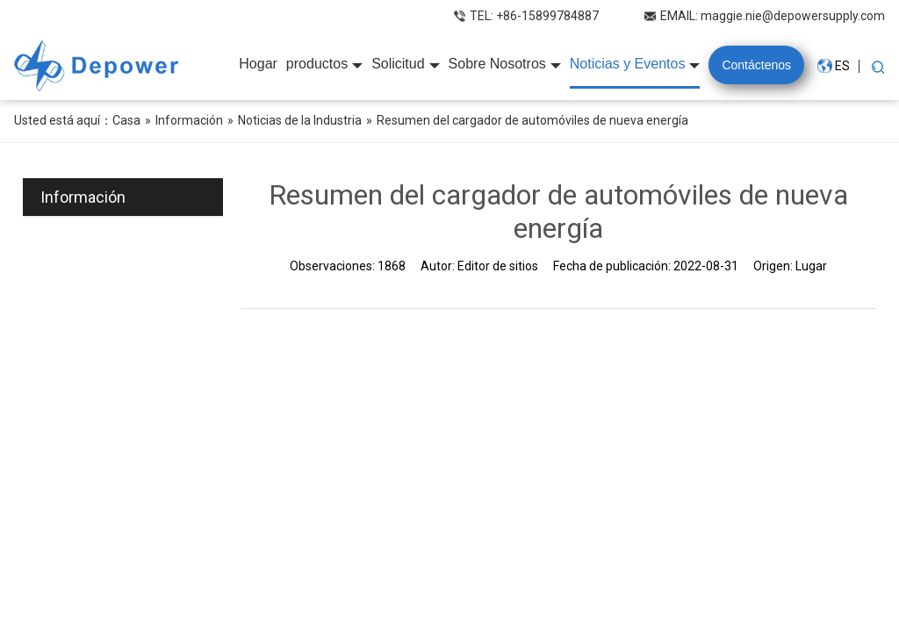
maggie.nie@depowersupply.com (793, 16)
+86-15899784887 (547, 16)
